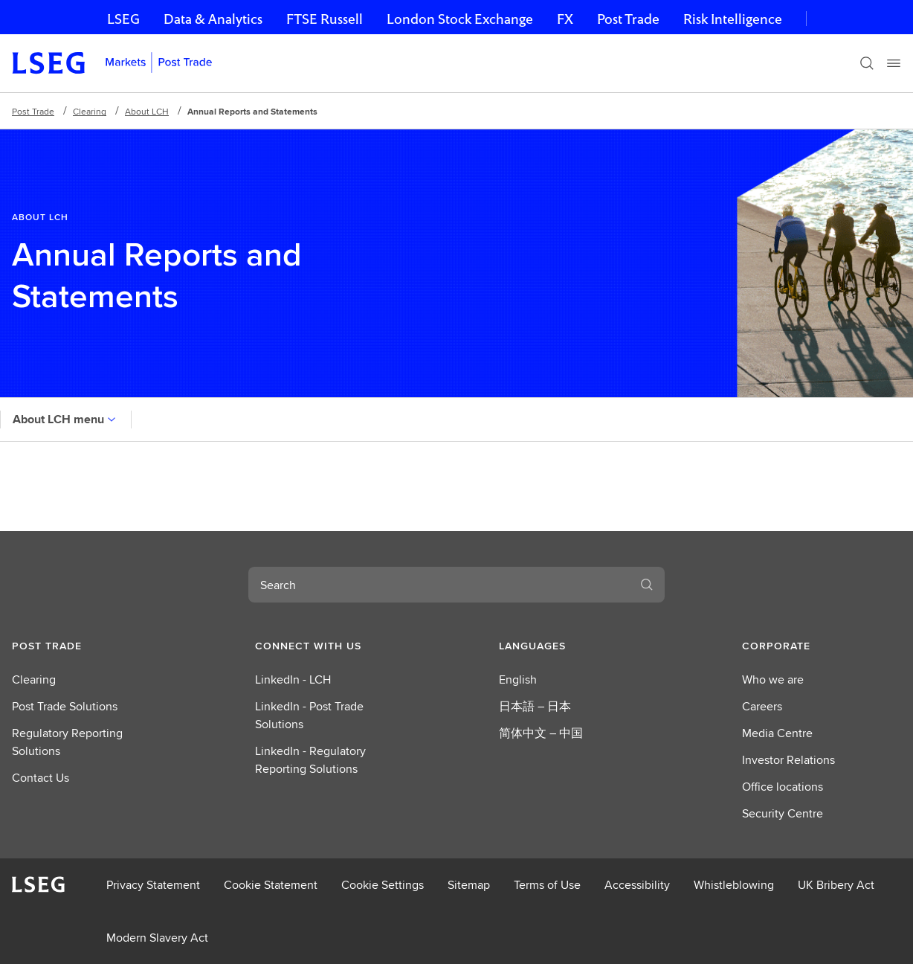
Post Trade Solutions (64, 706)
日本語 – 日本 (535, 706)
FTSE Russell (324, 19)
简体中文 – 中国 (541, 733)
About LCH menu (66, 419)
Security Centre (782, 813)
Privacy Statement (153, 884)
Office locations (782, 786)
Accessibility (637, 884)
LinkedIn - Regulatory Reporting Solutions (310, 759)
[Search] (867, 63)
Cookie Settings (382, 884)
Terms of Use (547, 884)
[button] (91, 645)
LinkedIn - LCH (293, 679)
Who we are (773, 679)
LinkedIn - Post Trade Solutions (309, 715)
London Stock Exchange (460, 19)
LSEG (123, 19)
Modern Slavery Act (157, 937)
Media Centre (777, 733)
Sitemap (469, 884)
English (518, 679)
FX (565, 19)
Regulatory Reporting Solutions (67, 741)
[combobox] (438, 584)
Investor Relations (788, 759)
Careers (762, 706)
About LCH (147, 111)
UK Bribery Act (836, 884)
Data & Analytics (213, 19)
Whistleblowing (734, 884)
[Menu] (893, 63)
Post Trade (628, 19)
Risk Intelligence (732, 19)
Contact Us (40, 777)
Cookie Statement (270, 884)
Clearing (89, 111)
